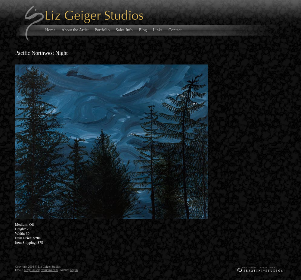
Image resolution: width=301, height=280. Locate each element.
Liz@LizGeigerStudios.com (41, 270)
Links (158, 30)
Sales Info (124, 30)
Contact (175, 30)
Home (50, 30)
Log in (74, 270)
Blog (143, 30)
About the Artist (74, 30)
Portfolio (102, 30)
